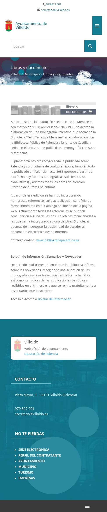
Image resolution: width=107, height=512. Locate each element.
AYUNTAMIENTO (31, 461)
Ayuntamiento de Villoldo (31, 25)
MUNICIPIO (27, 466)
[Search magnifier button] (90, 46)
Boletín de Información (54, 299)
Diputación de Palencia (41, 354)
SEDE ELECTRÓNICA (33, 449)
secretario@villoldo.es (55, 10)
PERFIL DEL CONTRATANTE (39, 455)
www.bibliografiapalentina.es (57, 240)
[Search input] (47, 46)
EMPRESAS (26, 478)
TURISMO (25, 472)
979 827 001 (53, 4)
